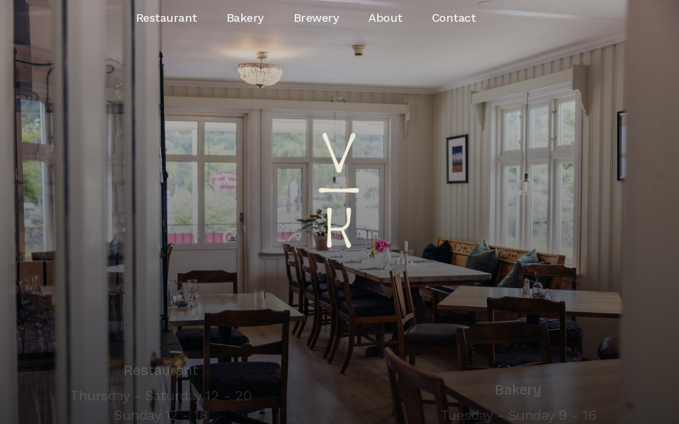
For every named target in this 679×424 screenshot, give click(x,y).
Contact (454, 18)
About (385, 18)
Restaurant (166, 18)
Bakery (245, 18)
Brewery (317, 18)
